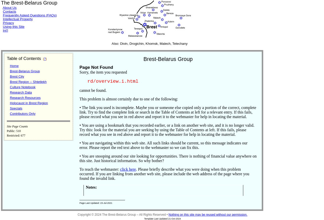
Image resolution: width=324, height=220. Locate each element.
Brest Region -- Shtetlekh (28, 82)
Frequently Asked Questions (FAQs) (30, 15)
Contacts (9, 11)
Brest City (17, 76)
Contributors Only (22, 114)
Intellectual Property (18, 19)
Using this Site (13, 27)
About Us (10, 8)
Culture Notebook (22, 87)
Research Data (21, 92)
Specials (16, 108)
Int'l (5, 30)
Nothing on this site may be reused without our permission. (208, 214)
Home (14, 66)
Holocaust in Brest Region (29, 103)
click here (128, 169)
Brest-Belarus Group (25, 71)
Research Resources (25, 98)
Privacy (8, 23)
